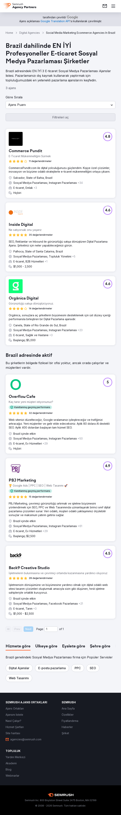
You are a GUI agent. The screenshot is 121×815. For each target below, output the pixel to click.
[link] (104, 6)
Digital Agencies (29, 32)
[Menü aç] (113, 6)
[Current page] (51, 629)
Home (9, 32)
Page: (40, 629)
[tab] (18, 646)
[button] (60, 105)
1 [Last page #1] (63, 629)
